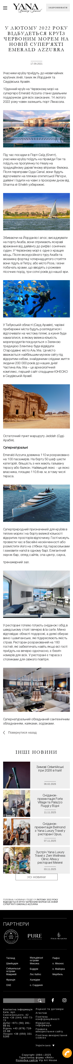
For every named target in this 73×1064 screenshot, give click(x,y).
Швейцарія (12, 963)
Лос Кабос (35, 974)
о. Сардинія (36, 985)
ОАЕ (8, 985)
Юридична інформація (43, 1024)
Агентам (41, 1013)
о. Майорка (58, 969)
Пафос (56, 958)
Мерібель (57, 974)
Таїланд (10, 958)
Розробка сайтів (27, 1060)
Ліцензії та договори (50, 1009)
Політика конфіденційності (48, 1018)
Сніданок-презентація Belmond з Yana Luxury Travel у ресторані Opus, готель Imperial (50, 829)
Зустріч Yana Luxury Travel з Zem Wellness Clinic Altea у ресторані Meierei (50, 857)
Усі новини (36, 877)
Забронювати (58, 7)
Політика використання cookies (51, 1036)
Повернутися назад (22, 732)
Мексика (34, 963)
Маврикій (11, 974)
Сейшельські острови (13, 970)
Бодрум (34, 969)
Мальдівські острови (36, 959)
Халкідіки (35, 979)
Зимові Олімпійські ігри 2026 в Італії (50, 769)
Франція (10, 979)
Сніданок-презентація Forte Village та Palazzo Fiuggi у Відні (50, 800)
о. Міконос (58, 963)
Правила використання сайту (49, 1030)
